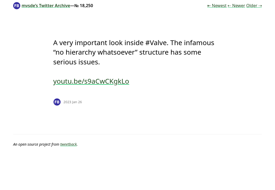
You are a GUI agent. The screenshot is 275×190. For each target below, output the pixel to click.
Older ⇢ (254, 5)
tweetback (68, 144)
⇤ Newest (217, 5)
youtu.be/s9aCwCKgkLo (91, 81)
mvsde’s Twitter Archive (41, 5)
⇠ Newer (236, 5)
